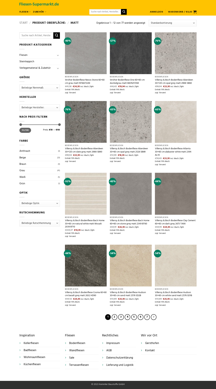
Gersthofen (152, 343)
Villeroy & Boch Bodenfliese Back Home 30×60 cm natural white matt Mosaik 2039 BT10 (84, 224)
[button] (156, 11)
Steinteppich (26, 61)
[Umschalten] (58, 55)
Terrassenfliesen (79, 365)
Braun (22, 164)
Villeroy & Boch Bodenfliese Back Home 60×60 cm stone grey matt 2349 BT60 (129, 222)
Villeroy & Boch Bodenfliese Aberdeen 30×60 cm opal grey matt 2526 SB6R (129, 150)
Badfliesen (30, 350)
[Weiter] (153, 317)
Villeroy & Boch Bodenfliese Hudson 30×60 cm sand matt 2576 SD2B (128, 294)
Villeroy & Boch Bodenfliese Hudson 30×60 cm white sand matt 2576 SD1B (173, 294)
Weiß (22, 177)
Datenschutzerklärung (119, 357)
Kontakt (150, 350)
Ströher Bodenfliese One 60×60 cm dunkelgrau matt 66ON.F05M (127, 82)
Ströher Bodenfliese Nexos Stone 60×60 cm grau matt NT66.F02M (85, 82)
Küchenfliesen (32, 364)
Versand (72, 93)
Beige (22, 157)
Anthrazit (24, 151)
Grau (22, 170)
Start (23, 22)
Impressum (113, 343)
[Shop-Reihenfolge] (173, 23)
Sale (71, 357)
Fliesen (25, 12)
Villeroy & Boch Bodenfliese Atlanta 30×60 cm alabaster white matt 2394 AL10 (173, 152)
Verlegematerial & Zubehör (35, 68)
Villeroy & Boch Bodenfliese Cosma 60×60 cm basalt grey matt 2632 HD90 (86, 294)
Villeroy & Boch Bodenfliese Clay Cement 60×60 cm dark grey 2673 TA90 (175, 222)
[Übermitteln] (124, 12)
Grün (22, 183)
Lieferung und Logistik (119, 365)
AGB (109, 350)
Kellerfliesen (31, 343)
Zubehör (39, 12)
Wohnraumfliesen (34, 357)
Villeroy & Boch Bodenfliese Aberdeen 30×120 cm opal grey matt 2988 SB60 (174, 82)
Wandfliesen (76, 350)
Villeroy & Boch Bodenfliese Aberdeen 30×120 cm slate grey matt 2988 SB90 (84, 150)
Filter (25, 130)
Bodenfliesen (77, 343)
